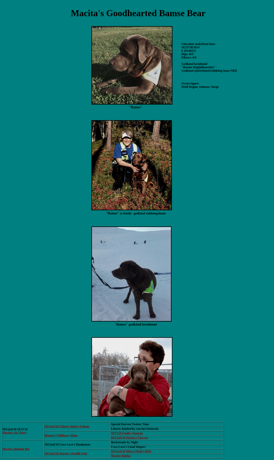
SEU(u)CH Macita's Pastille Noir (66, 453)
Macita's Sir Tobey (14, 432)
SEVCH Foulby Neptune (127, 433)
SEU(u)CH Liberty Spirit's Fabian (67, 426)
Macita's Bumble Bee (16, 449)
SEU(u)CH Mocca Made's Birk (131, 451)
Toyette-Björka (121, 455)
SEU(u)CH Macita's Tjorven (129, 437)
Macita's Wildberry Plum (61, 435)
